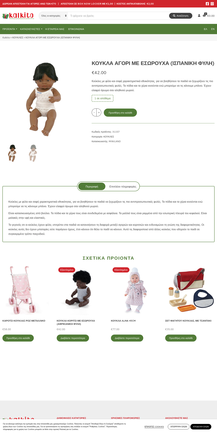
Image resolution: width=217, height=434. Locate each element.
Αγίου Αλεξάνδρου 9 (14, 391)
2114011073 (10, 395)
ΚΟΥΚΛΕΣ (17, 37)
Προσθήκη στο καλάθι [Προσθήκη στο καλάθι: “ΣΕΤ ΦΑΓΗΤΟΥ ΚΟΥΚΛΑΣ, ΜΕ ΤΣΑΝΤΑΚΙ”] (181, 338)
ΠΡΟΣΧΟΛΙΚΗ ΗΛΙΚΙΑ (70, 389)
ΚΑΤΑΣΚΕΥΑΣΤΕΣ (30, 29)
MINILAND (115, 141)
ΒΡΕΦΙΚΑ (62, 400)
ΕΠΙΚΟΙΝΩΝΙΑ (76, 29)
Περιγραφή (92, 186)
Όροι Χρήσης (118, 389)
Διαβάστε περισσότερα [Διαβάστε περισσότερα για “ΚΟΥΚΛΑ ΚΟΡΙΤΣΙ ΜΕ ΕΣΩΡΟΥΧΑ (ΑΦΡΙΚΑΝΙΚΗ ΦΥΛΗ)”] (73, 338)
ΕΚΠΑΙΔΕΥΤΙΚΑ (66, 384)
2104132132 (10, 411)
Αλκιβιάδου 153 (11, 407)
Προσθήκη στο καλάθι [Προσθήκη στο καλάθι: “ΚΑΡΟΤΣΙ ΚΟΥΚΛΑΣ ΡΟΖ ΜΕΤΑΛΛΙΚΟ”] (18, 338)
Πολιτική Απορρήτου (122, 384)
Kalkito (6, 37)
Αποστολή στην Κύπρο (124, 400)
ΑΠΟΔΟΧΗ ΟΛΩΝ (201, 426)
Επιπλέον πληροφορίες (122, 186)
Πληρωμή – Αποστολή (124, 395)
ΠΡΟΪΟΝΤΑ (8, 29)
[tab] (91, 186)
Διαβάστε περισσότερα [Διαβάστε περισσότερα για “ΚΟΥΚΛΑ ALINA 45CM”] (127, 338)
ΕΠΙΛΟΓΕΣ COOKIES (154, 426)
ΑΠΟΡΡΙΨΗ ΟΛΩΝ (178, 426)
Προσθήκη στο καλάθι (120, 112)
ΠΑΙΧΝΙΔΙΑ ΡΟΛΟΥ (68, 395)
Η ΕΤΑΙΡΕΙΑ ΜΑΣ (54, 29)
